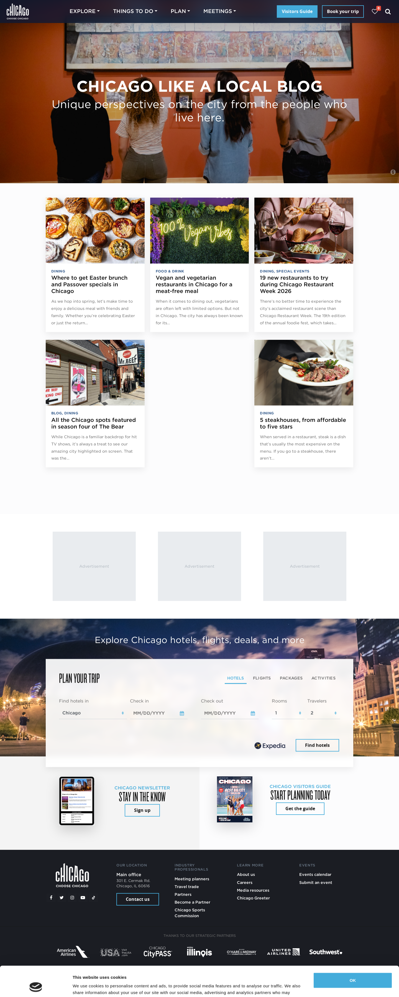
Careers (244, 882)
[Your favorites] (374, 11)
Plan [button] (178, 11)
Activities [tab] (323, 677)
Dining (58, 271)
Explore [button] (83, 11)
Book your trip (343, 11)
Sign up (142, 810)
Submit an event (315, 882)
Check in (139, 700)
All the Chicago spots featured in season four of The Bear (93, 423)
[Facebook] (51, 898)
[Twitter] (61, 898)
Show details (85, 986)
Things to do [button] (133, 11)
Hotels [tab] (235, 677)
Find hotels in (74, 700)
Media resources (253, 890)
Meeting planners (192, 878)
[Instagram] (72, 898)
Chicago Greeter (253, 898)
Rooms (279, 700)
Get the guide (300, 808)
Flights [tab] (262, 677)
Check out (212, 700)
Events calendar (315, 874)
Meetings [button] (217, 11)
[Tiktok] (93, 898)
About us (246, 874)
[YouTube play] (82, 898)
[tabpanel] (199, 725)
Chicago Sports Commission (190, 912)
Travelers (317, 700)
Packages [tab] (291, 677)
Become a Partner (192, 902)
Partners (183, 894)
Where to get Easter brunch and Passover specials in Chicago (89, 284)
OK (353, 952)
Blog (56, 413)
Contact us (138, 899)
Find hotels (317, 745)
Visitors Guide (297, 11)
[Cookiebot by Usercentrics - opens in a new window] (36, 986)
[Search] (388, 11)
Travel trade (187, 886)
